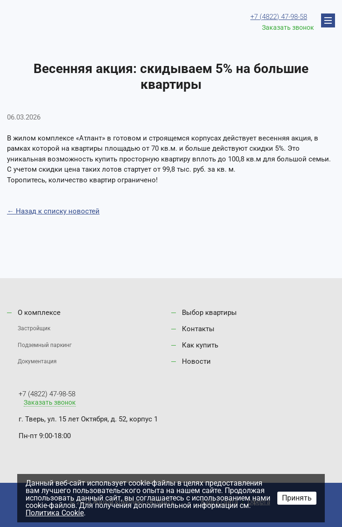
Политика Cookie (55, 512)
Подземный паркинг (45, 345)
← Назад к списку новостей (53, 211)
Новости (196, 361)
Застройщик (34, 328)
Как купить (200, 345)
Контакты (198, 329)
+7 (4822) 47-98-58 (278, 17)
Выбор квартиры (209, 312)
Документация (37, 361)
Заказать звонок (288, 27)
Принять (297, 498)
